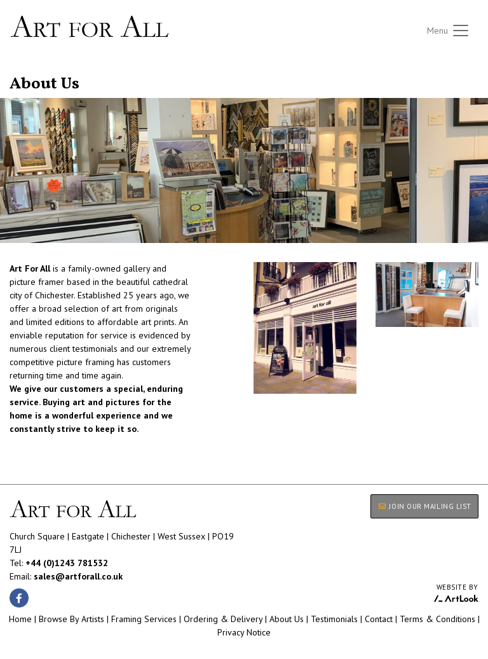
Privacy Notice (244, 632)
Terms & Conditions (437, 619)
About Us (286, 619)
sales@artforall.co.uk (78, 576)
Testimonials (334, 619)
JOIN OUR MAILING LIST (424, 506)
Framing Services (144, 619)
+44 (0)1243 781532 (66, 563)
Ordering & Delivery (223, 619)
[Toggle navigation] (448, 30)
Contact (379, 619)
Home (20, 619)
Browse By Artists (71, 619)
